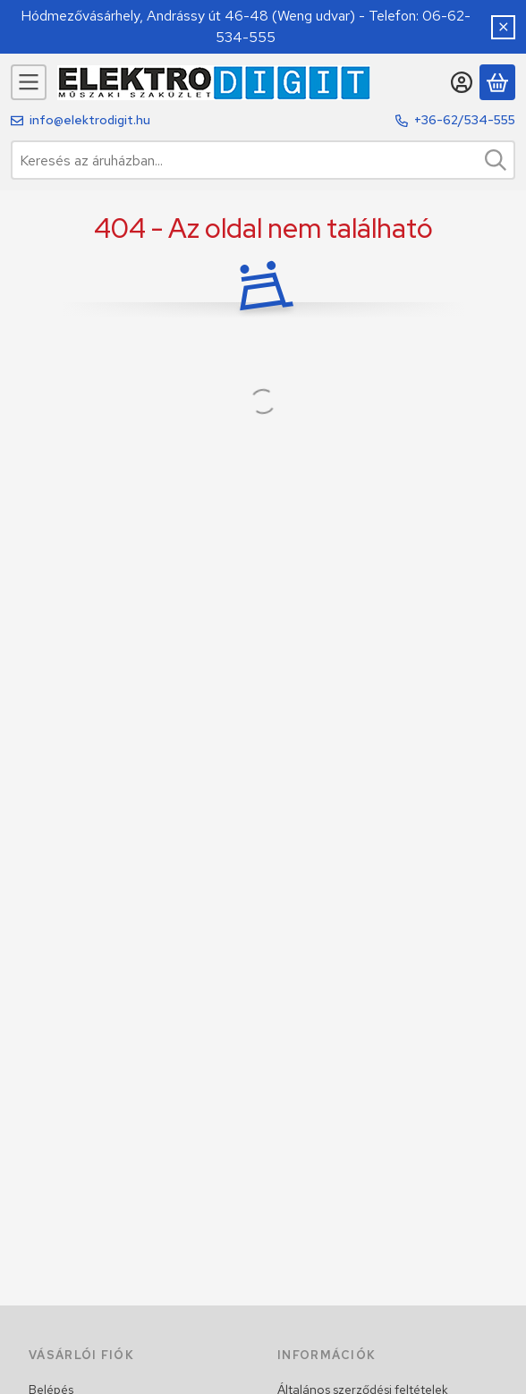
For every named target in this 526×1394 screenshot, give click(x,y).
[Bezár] (503, 27)
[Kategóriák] (29, 82)
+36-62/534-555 (464, 120)
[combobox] (263, 160)
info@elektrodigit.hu (90, 120)
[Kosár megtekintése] (497, 82)
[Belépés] (461, 82)
